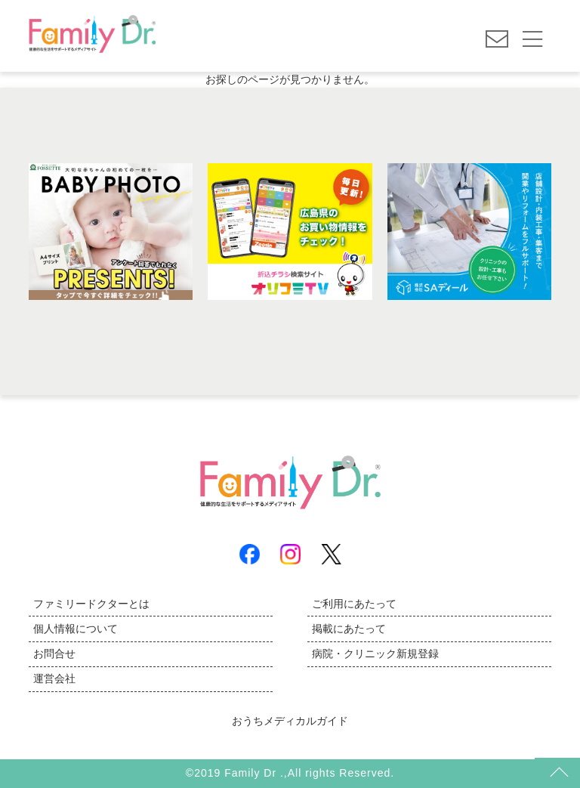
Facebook (249, 554)
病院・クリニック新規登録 (375, 653)
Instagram (290, 554)
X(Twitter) (331, 554)
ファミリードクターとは (91, 604)
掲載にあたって (349, 629)
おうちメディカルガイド (290, 721)
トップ (557, 773)
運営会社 (54, 678)
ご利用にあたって (354, 604)
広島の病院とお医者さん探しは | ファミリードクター (92, 37)
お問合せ (54, 653)
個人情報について (75, 629)
